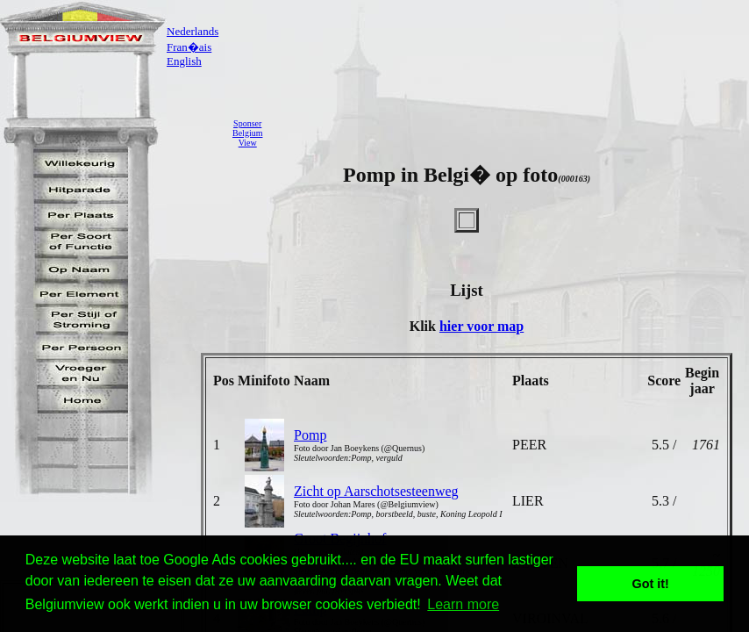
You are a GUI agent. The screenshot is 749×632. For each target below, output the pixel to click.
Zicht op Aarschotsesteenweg (376, 491)
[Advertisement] (510, 132)
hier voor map (481, 326)
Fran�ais (189, 47)
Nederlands (192, 31)
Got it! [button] (650, 584)
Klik (424, 326)
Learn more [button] (463, 604)
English (184, 61)
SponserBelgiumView (247, 132)
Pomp (310, 434)
